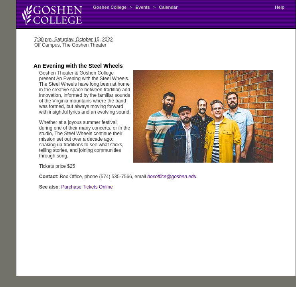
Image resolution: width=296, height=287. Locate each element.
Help (279, 7)
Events (143, 7)
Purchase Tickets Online (86, 187)
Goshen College (109, 7)
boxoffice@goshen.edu (171, 176)
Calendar (168, 7)
